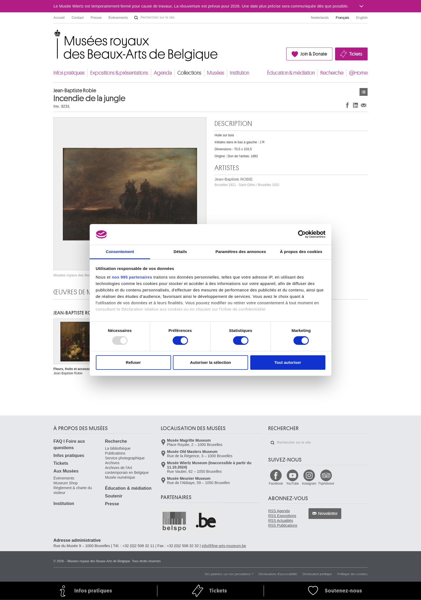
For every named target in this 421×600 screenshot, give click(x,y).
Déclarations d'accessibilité (278, 574)
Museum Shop (65, 483)
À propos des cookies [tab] (301, 251)
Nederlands (320, 18)
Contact (78, 18)
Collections (189, 73)
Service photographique (125, 458)
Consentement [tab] (120, 251)
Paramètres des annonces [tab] (240, 251)
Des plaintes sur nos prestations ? (229, 574)
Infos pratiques (69, 73)
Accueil (59, 18)
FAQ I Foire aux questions (69, 444)
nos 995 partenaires (132, 277)
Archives (112, 463)
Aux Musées (65, 471)
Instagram (309, 483)
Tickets (355, 54)
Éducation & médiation (291, 73)
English (362, 18)
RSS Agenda (279, 511)
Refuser (133, 362)
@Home (358, 73)
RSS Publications (282, 525)
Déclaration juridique (317, 574)
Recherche (331, 73)
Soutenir (113, 496)
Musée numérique (120, 477)
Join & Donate (313, 54)
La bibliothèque (117, 448)
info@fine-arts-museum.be (224, 546)
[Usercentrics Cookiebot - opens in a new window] (301, 234)
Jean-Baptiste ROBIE (247, 182)
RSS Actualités (280, 520)
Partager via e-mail (364, 105)
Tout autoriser (287, 362)
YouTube (292, 483)
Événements (118, 18)
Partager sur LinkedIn (355, 105)
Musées (215, 73)
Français (342, 18)
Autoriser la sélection (210, 362)
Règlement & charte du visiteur (72, 490)
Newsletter (328, 513)
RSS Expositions (282, 516)
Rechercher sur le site (136, 17)
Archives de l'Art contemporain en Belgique (127, 470)
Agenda (163, 73)
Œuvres (364, 92)
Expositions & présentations (119, 73)
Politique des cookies (352, 574)
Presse (96, 18)
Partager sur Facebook (347, 105)
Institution (239, 73)
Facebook (276, 483)
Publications (115, 453)
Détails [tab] (180, 251)
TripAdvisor (326, 483)
